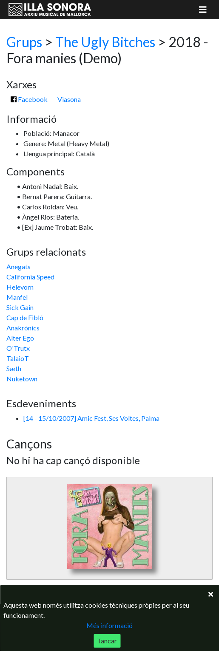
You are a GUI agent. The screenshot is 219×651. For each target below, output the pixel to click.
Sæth (13, 368)
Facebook (29, 99)
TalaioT (17, 358)
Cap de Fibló (24, 317)
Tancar (107, 641)
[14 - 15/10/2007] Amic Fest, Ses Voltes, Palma (91, 418)
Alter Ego (20, 338)
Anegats (18, 266)
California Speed (30, 277)
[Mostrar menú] (202, 9)
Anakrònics (23, 328)
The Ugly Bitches (105, 42)
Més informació (109, 625)
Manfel (17, 297)
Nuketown (21, 379)
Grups (24, 42)
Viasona (69, 99)
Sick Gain (20, 307)
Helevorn (20, 287)
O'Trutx (18, 348)
